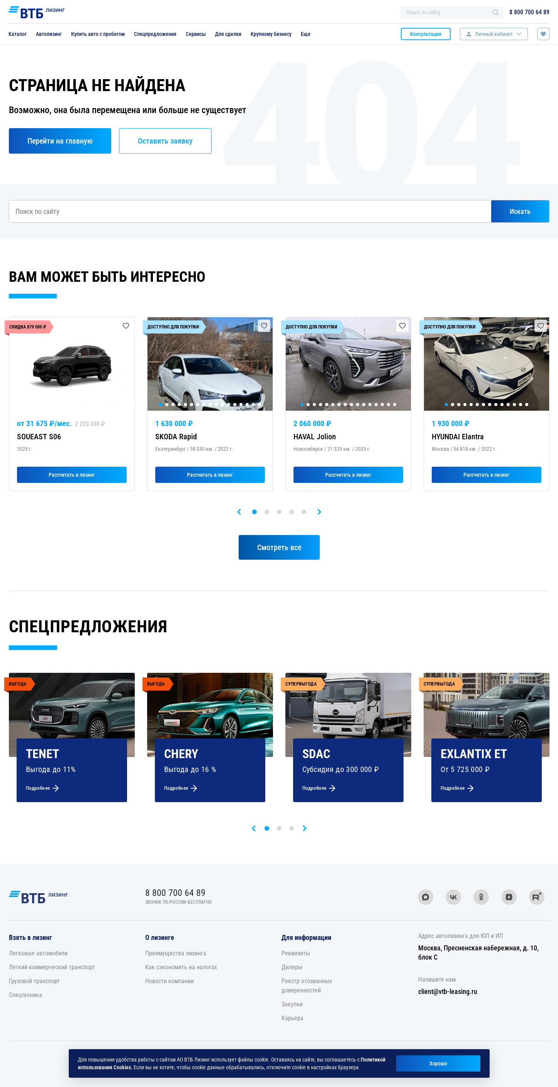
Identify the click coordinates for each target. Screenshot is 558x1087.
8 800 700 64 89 (529, 12)
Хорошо (438, 1063)
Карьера (293, 1018)
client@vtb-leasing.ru (447, 991)
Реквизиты (296, 953)
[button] (254, 511)
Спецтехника (25, 995)
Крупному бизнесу (271, 34)
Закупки (292, 1004)
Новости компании (169, 981)
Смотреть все (279, 547)
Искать (520, 211)
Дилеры (292, 967)
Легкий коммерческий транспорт (52, 967)
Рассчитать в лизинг (72, 475)
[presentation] (239, 511)
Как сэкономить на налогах (181, 967)
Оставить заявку (165, 141)
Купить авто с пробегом (98, 34)
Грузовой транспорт (34, 981)
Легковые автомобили (38, 953)
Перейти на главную (60, 141)
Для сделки (228, 34)
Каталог (17, 34)
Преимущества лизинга (175, 953)
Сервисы (196, 34)
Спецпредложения (155, 34)
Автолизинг (49, 34)
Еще (305, 34)
